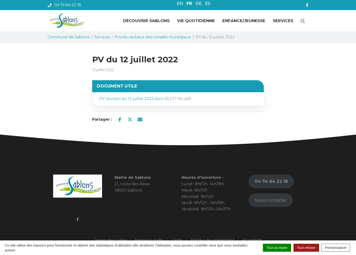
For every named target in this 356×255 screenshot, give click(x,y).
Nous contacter (271, 200)
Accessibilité (252, 240)
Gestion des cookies (110, 240)
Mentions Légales (149, 240)
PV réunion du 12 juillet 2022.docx (145, 98)
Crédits (177, 240)
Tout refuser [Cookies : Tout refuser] (306, 248)
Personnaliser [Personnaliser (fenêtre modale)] (336, 248)
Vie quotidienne (196, 20)
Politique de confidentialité (212, 240)
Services (283, 20)
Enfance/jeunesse (243, 20)
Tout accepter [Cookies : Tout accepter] (277, 248)
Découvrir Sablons (146, 20)
